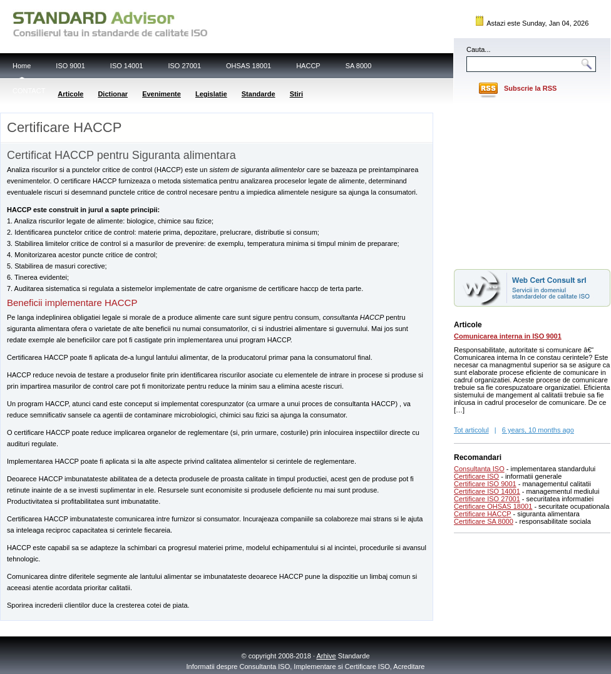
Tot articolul (471, 430)
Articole (70, 94)
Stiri (296, 94)
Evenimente (161, 94)
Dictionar (113, 94)
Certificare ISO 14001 (487, 491)
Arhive (326, 656)
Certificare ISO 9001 (485, 484)
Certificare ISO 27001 (487, 499)
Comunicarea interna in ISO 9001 (508, 336)
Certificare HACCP (482, 514)
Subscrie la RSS (530, 88)
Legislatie (211, 94)
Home (22, 65)
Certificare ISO (476, 476)
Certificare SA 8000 (483, 521)
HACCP (308, 65)
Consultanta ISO (479, 468)
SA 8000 (359, 65)
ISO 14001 (126, 65)
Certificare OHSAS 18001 (493, 506)
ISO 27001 (184, 65)
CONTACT (29, 90)
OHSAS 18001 (248, 65)
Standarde (258, 94)
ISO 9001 (70, 65)
